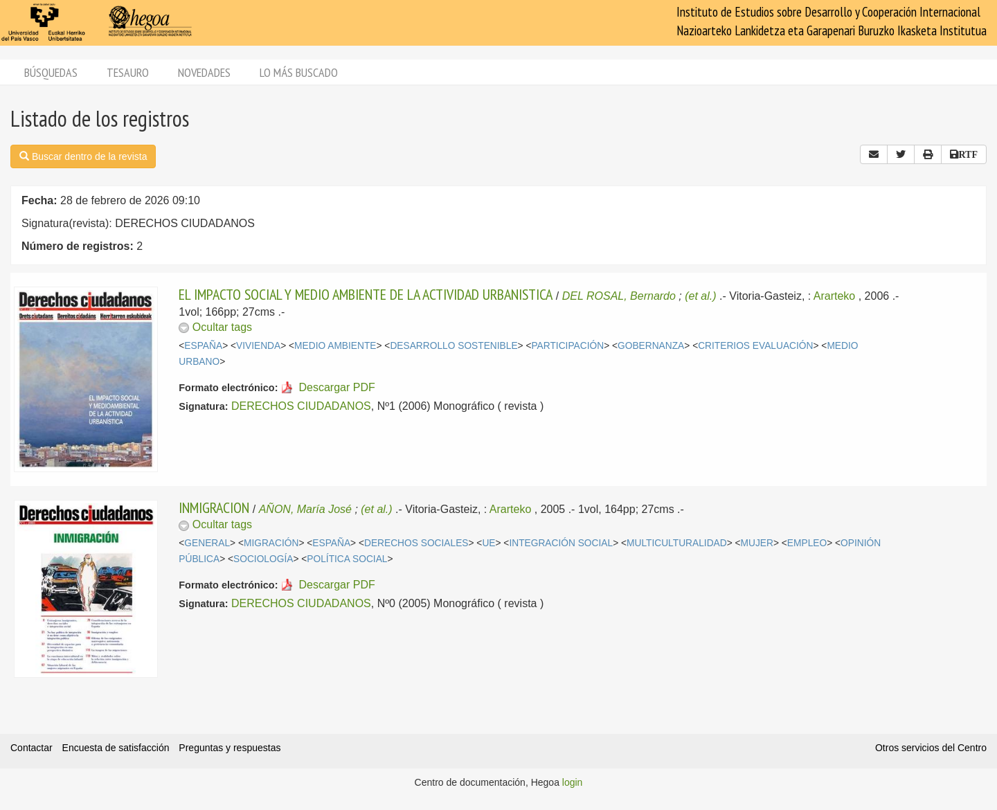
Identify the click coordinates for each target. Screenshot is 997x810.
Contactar (31, 747)
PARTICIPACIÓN (567, 346)
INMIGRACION (214, 507)
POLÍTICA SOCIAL (347, 559)
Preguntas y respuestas (229, 747)
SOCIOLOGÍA (263, 559)
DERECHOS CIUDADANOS (301, 406)
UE (488, 543)
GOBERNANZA (651, 346)
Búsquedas (51, 72)
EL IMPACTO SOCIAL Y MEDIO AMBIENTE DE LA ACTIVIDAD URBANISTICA (366, 294)
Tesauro (128, 72)
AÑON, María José (305, 509)
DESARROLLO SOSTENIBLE (453, 346)
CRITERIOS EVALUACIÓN (755, 346)
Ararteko (834, 296)
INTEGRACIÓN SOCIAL (561, 543)
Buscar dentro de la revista (83, 156)
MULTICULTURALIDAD (677, 543)
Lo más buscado (299, 72)
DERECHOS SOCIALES (416, 543)
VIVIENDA (258, 346)
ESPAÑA (203, 346)
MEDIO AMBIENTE (335, 346)
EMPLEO (807, 543)
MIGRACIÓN (271, 543)
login (572, 782)
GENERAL (207, 543)
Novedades (204, 72)
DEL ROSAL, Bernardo (619, 296)
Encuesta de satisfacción (116, 747)
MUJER (757, 543)
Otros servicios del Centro (931, 747)
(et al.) (700, 296)
